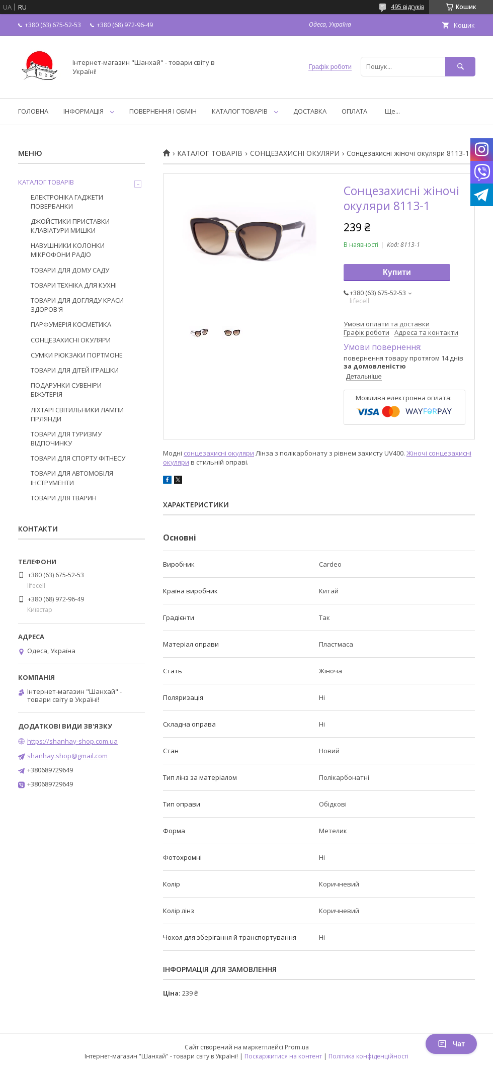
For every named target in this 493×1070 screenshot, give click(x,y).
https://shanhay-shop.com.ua (72, 741)
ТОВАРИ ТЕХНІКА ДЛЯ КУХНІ (74, 285)
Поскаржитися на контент (283, 1056)
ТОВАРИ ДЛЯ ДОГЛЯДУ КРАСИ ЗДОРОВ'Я (77, 305)
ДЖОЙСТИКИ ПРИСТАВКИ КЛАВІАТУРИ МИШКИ (70, 226)
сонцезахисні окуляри (219, 453)
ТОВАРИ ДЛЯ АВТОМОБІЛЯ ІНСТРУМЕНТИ (72, 478)
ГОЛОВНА (33, 111)
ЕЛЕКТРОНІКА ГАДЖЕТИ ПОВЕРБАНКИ (67, 202)
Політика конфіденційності (368, 1056)
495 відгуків (407, 7)
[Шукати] (460, 66)
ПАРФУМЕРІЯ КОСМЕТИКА (71, 324)
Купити (397, 272)
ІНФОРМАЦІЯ (83, 111)
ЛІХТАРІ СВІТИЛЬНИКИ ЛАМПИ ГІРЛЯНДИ (77, 414)
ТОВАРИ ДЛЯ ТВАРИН (64, 497)
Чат (451, 1043)
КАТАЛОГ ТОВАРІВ (240, 111)
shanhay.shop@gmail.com (67, 756)
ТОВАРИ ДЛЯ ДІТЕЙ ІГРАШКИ (75, 370)
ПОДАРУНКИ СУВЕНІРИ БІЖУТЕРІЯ (66, 390)
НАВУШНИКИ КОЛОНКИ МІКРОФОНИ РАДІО (68, 250)
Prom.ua (297, 1047)
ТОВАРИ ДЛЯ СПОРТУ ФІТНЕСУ (78, 458)
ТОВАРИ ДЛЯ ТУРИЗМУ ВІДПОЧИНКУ (66, 438)
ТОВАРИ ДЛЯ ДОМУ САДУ (70, 270)
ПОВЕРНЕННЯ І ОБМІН (163, 111)
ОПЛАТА (354, 111)
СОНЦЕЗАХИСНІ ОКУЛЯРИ (295, 153)
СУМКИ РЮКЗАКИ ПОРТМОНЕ (77, 355)
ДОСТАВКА (309, 111)
